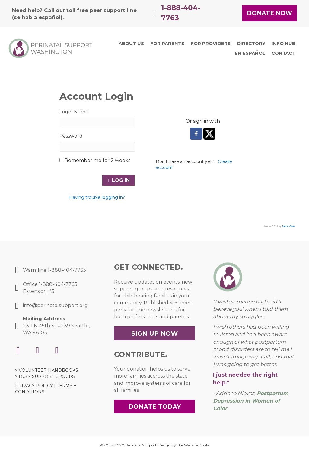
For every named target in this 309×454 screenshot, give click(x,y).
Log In (118, 180)
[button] (269, 13)
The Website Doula (193, 445)
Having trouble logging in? (97, 197)
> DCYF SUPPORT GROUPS (45, 376)
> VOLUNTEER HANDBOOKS (46, 370)
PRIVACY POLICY (34, 385)
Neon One (288, 226)
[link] (131, 43)
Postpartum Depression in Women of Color (250, 400)
